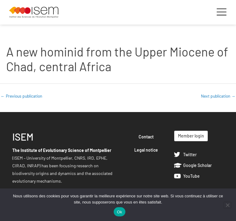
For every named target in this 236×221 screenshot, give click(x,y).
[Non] (227, 205)
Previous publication (21, 96)
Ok (119, 212)
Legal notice (146, 150)
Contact (146, 136)
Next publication (218, 96)
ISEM (22, 136)
